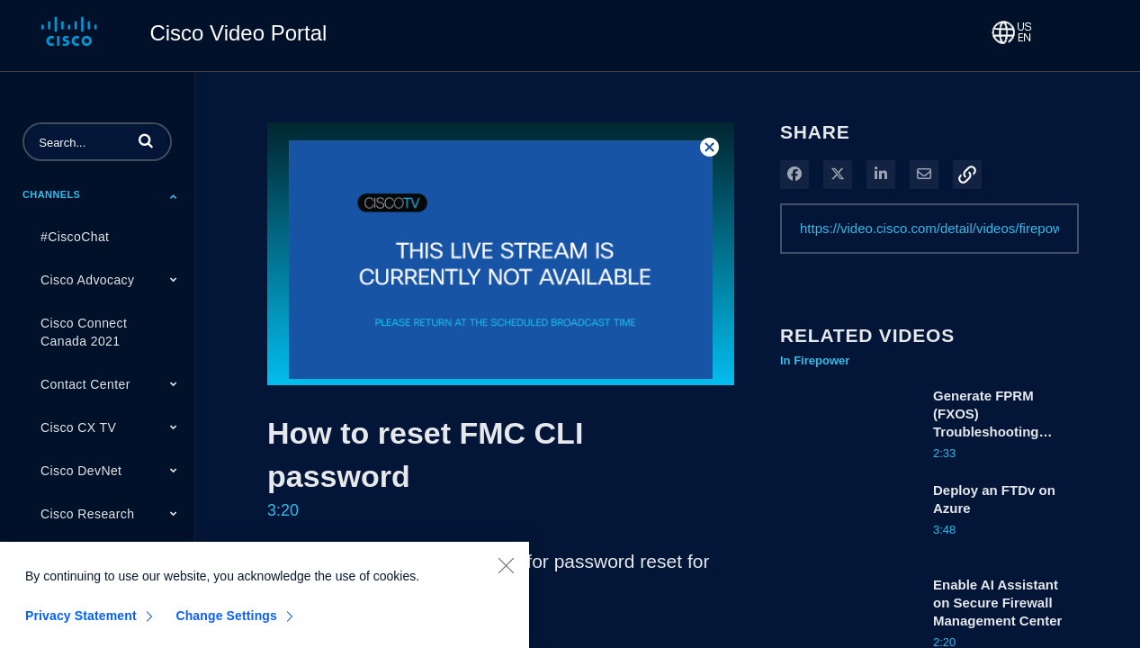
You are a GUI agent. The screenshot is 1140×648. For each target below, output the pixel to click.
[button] (146, 140)
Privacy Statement (81, 625)
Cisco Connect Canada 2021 (83, 332)
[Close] (506, 575)
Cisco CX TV (78, 427)
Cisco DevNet (80, 471)
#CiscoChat (74, 237)
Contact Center (85, 384)
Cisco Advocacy (87, 280)
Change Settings (226, 625)
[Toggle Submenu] (173, 196)
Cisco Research (87, 514)
